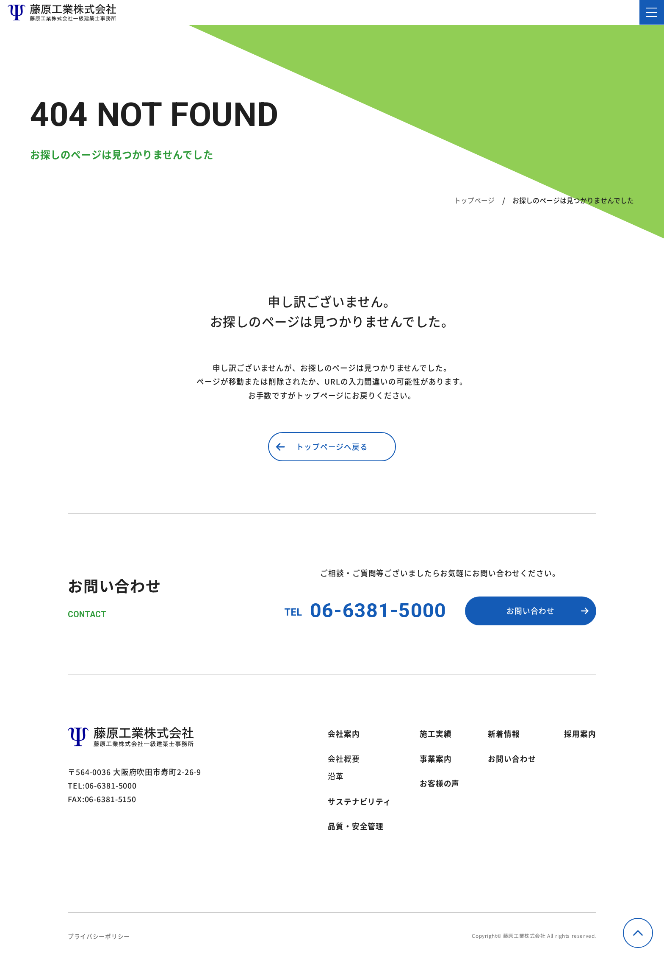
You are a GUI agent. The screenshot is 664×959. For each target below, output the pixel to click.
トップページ (474, 200)
